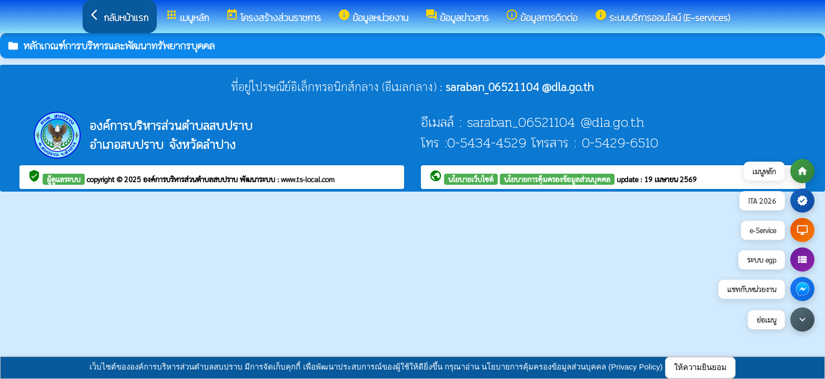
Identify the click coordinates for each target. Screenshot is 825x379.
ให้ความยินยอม (700, 367)
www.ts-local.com (308, 179)
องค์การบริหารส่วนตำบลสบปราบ (191, 179)
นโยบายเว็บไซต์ (471, 179)
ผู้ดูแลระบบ (64, 179)
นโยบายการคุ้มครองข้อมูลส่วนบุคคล (557, 179)
